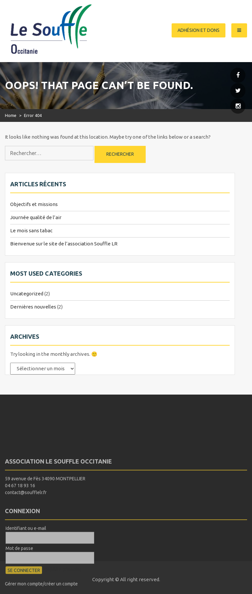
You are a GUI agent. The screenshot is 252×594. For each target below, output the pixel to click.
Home (10, 115)
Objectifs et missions (34, 204)
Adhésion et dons (199, 30)
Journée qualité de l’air (35, 217)
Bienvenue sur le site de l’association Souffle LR (63, 243)
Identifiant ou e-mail (26, 551)
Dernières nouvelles (33, 306)
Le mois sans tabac (31, 230)
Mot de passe (19, 571)
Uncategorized (26, 293)
